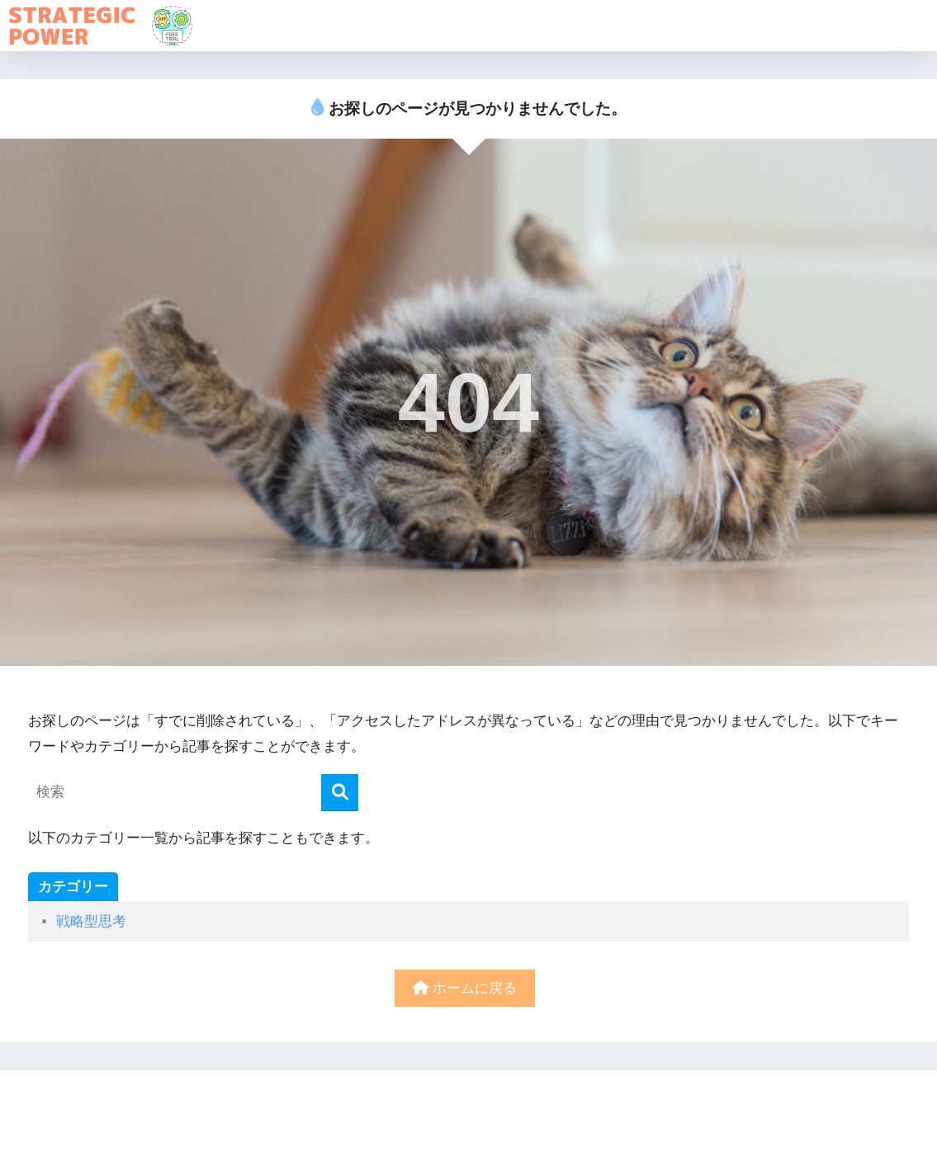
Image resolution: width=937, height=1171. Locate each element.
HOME (468, 1102)
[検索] (339, 792)
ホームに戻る (465, 988)
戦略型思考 (91, 921)
